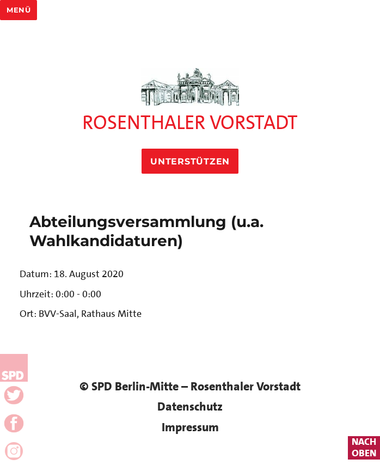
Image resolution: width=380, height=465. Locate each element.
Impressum (190, 427)
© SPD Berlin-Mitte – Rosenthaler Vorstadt (190, 386)
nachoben (364, 448)
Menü (18, 9)
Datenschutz (190, 406)
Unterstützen (190, 161)
